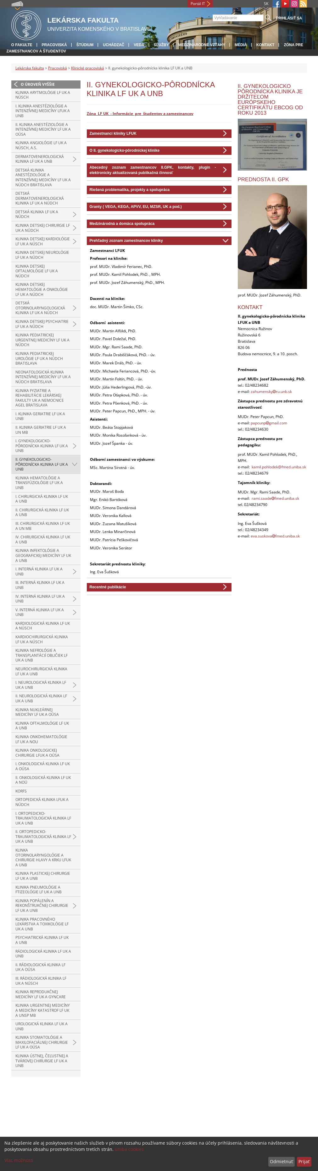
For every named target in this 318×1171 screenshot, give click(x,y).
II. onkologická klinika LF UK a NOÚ (43, 780)
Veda (139, 45)
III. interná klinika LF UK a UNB (39, 585)
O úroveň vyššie (38, 84)
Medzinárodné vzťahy (201, 45)
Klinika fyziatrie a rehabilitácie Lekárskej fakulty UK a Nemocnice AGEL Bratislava (39, 398)
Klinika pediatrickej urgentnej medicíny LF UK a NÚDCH (42, 339)
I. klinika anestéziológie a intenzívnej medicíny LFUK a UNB (42, 110)
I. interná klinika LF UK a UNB (39, 571)
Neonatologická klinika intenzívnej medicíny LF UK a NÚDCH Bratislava (43, 376)
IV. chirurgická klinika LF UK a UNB (42, 539)
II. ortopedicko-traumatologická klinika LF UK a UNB (43, 836)
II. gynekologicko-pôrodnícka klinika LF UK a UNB (41, 464)
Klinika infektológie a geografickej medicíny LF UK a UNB (43, 555)
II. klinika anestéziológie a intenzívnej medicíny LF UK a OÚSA (43, 129)
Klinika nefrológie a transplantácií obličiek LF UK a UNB (41, 655)
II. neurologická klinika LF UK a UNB (41, 698)
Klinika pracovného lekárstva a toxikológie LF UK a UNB (42, 924)
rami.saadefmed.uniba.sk (275, 498)
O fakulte (21, 45)
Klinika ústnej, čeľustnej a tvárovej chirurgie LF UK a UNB (41, 1060)
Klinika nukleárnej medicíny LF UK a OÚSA (37, 712)
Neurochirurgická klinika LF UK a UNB (41, 671)
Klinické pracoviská (87, 68)
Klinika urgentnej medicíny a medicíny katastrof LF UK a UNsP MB (42, 1010)
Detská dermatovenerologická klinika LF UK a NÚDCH (39, 198)
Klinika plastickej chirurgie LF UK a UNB (42, 876)
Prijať (304, 1161)
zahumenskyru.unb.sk (271, 391)
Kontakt (265, 45)
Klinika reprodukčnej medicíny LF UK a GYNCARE (40, 994)
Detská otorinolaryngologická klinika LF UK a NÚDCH (40, 307)
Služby (161, 45)
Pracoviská (54, 45)
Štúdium (85, 45)
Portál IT (198, 3)
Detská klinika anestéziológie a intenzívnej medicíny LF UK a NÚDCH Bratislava (43, 177)
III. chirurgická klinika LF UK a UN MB (42, 526)
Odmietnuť (281, 1161)
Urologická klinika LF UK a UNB (41, 1026)
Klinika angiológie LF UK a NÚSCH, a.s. (41, 145)
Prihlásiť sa (289, 18)
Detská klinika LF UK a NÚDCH (36, 214)
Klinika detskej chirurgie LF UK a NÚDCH (42, 228)
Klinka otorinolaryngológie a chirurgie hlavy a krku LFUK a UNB (43, 857)
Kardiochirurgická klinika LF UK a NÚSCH (41, 639)
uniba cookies (129, 1149)
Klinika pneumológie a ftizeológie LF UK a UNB (38, 890)
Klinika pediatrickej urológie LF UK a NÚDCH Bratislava (39, 358)
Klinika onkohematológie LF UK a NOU (41, 739)
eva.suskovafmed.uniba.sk (275, 536)
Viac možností (18, 1160)
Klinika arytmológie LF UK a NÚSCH (42, 95)
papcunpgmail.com (269, 423)
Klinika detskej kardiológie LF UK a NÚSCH (42, 241)
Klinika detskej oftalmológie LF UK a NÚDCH (36, 271)
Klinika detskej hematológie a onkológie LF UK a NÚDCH (41, 289)
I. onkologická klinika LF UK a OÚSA (42, 766)
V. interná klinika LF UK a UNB (39, 612)
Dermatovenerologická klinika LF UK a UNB (39, 159)
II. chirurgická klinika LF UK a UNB (42, 512)
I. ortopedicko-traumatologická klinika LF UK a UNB (43, 818)
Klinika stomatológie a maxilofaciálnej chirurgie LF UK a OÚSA (41, 1042)
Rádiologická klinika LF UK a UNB (43, 954)
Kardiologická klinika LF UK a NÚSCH (42, 626)
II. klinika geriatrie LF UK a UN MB (40, 430)
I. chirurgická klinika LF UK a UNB (41, 499)
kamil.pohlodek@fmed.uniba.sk (279, 467)
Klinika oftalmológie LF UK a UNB (42, 726)
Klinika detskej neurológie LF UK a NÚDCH (42, 255)
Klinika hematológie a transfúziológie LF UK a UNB (39, 482)
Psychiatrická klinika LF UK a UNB (42, 940)
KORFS (21, 791)
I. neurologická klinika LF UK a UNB (40, 685)
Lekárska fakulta (29, 68)
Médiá (241, 45)
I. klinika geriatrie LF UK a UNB (40, 416)
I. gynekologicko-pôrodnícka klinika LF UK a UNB (41, 445)
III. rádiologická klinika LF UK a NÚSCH (40, 981)
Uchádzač (113, 45)
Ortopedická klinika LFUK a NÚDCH (42, 802)
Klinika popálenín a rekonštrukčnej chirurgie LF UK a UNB (41, 905)
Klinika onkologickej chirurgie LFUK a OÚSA (37, 753)
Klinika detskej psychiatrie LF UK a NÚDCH (42, 324)
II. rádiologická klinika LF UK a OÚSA (40, 967)
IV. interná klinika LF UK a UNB (40, 599)
